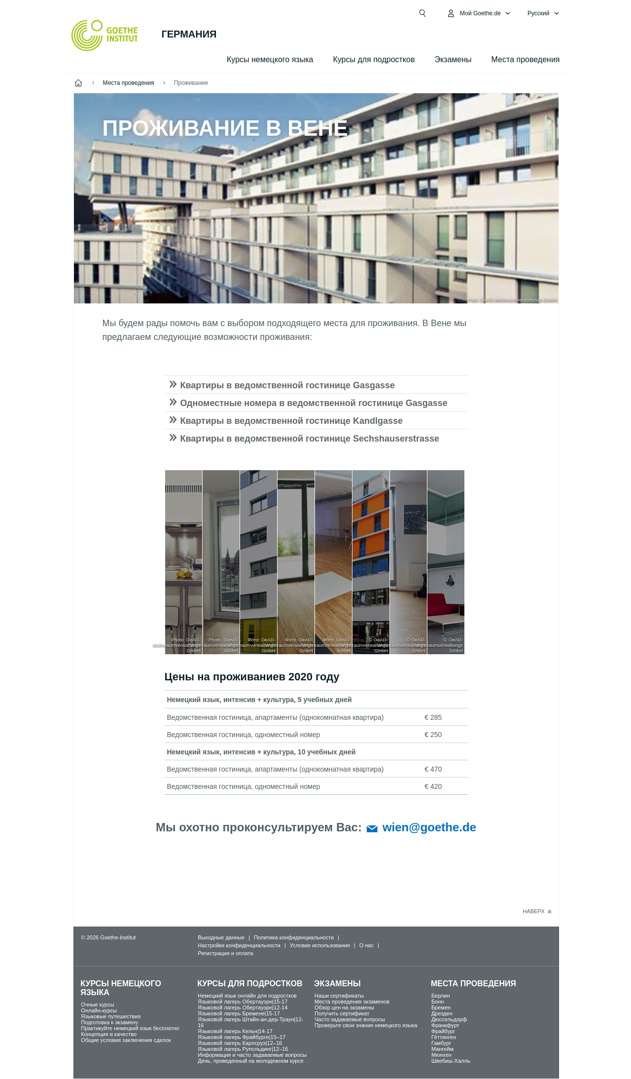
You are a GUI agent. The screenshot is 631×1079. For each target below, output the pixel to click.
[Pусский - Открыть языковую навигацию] (543, 13)
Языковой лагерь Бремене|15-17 (239, 1013)
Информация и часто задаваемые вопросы (252, 1055)
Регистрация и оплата (225, 953)
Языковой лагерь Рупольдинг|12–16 (243, 1049)
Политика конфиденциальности (294, 937)
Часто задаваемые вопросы (350, 1019)
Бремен (441, 1007)
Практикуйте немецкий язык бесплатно (130, 1028)
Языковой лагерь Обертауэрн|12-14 (242, 1007)
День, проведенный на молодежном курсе (251, 1061)
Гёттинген (443, 1037)
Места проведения (525, 59)
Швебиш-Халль (450, 1061)
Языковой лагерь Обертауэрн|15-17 (242, 1002)
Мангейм (442, 1049)
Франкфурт (445, 1025)
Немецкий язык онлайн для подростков (247, 996)
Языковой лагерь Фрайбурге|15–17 (241, 1037)
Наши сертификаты (339, 996)
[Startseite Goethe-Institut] (104, 35)
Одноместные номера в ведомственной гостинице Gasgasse (314, 403)
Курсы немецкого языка (270, 59)
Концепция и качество (109, 1034)
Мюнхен (441, 1055)
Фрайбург (443, 1031)
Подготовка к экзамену (109, 1022)
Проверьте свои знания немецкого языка (366, 1025)
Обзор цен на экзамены (344, 1007)
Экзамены (452, 59)
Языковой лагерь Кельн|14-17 (235, 1031)
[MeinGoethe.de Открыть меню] (478, 13)
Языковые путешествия (110, 1016)
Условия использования (320, 945)
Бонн (437, 1002)
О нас (366, 945)
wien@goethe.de (429, 827)
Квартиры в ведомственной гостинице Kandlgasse (291, 421)
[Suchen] (422, 13)
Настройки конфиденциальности (239, 945)
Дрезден (442, 1013)
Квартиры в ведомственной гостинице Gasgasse (287, 385)
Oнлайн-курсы (99, 1010)
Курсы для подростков (374, 59)
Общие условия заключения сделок (126, 1040)
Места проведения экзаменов (352, 1002)
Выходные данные (221, 937)
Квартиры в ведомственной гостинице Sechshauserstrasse (310, 439)
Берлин (440, 996)
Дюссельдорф (449, 1019)
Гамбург (441, 1043)
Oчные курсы (97, 1004)
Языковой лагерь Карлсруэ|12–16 (240, 1043)
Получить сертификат (342, 1013)
